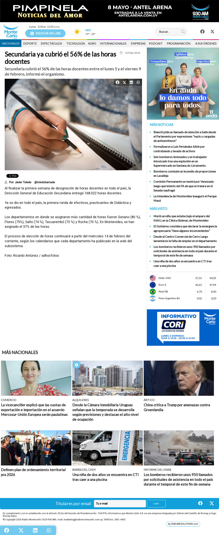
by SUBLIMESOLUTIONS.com (183, 524)
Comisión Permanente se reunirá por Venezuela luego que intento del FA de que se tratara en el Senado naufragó (183, 186)
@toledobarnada (44, 182)
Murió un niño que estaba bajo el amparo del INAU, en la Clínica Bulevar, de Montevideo (181, 218)
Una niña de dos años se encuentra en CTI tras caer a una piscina (182, 263)
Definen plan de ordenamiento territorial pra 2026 (33, 472)
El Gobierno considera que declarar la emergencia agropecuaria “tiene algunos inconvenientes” (185, 228)
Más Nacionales (20, 352)
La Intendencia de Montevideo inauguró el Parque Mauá (185, 198)
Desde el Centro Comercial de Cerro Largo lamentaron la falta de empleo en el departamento (185, 239)
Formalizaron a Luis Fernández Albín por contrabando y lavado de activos (179, 149)
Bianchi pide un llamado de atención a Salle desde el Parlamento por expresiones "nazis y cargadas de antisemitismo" (184, 136)
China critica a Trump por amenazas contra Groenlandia (177, 407)
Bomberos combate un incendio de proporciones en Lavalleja (184, 173)
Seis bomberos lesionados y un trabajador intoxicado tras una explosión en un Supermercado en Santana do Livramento (180, 161)
